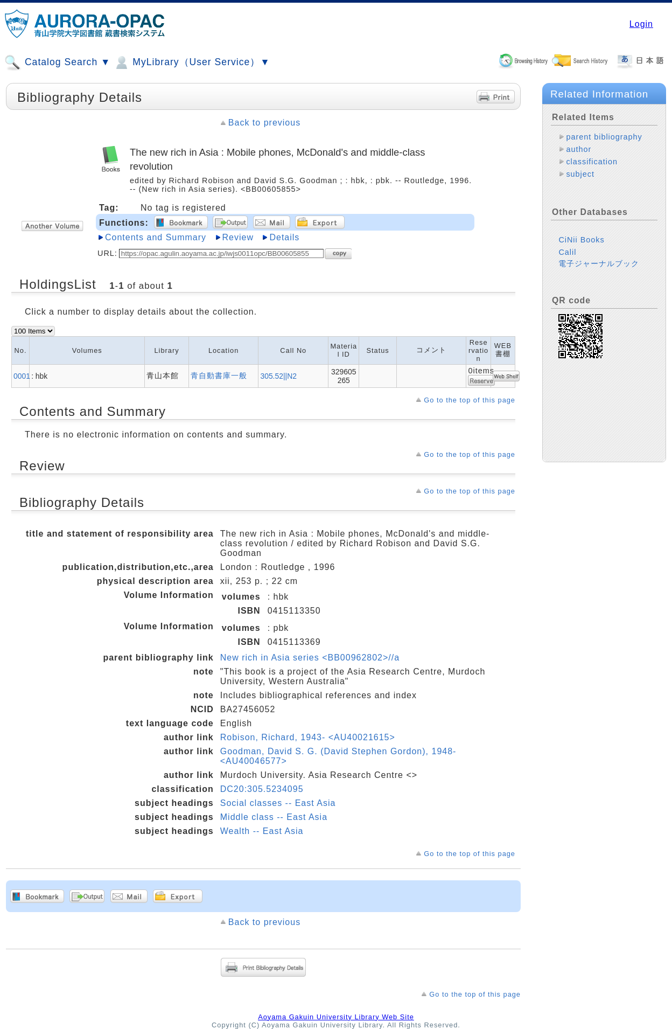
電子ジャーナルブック (598, 263)
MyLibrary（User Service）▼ (191, 62)
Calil (567, 252)
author (578, 149)
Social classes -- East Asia (278, 803)
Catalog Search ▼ (57, 62)
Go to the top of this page (469, 400)
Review (238, 237)
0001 (21, 376)
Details (284, 237)
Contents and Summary (155, 237)
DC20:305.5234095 (262, 789)
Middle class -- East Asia (273, 817)
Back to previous (264, 122)
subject (580, 174)
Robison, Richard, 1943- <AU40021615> (307, 737)
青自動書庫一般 (219, 375)
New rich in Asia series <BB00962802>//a (310, 657)
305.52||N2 (278, 376)
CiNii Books (581, 239)
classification (592, 161)
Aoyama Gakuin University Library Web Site (336, 1017)
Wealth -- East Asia (262, 831)
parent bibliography (604, 137)
